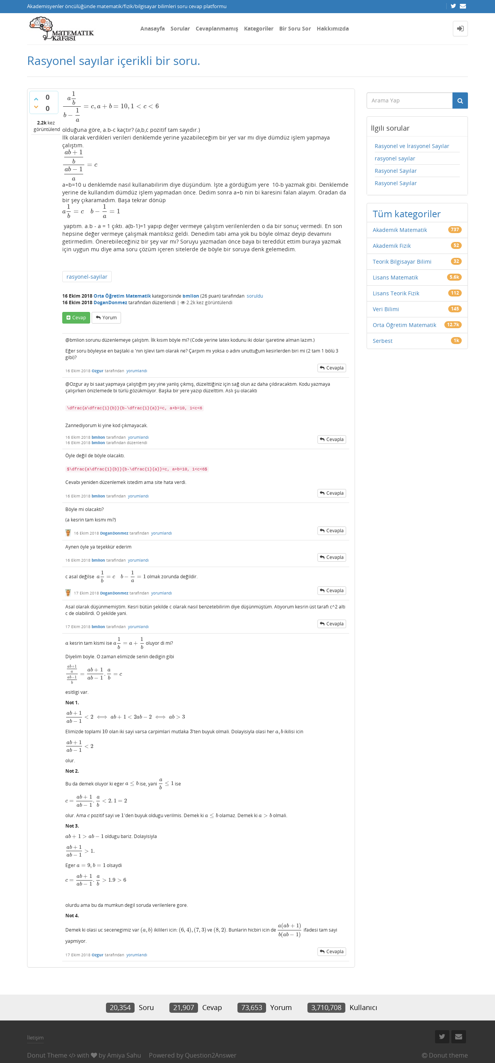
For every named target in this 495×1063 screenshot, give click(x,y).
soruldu (255, 296)
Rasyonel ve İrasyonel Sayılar (412, 146)
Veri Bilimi (386, 309)
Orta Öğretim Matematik (122, 296)
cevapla (335, 368)
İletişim (35, 1037)
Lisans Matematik (395, 277)
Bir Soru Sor (295, 28)
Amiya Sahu (124, 1055)
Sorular (180, 28)
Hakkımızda (333, 28)
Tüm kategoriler (407, 213)
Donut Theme (47, 1055)
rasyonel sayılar (395, 158)
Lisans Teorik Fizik (396, 293)
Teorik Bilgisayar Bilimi (402, 261)
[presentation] (110, 106)
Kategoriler (258, 28)
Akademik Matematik (400, 229)
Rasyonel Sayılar (396, 170)
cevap (79, 317)
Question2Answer (211, 1055)
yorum (109, 317)
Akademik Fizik (392, 245)
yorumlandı (136, 370)
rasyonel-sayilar (87, 276)
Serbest (383, 340)
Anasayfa (152, 28)
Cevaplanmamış (217, 28)
